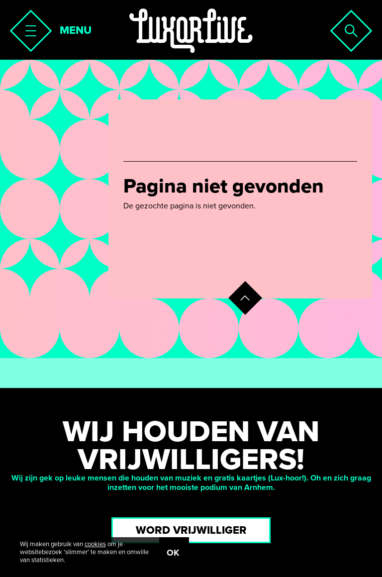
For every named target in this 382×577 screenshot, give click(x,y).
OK (173, 552)
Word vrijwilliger (191, 530)
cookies (95, 544)
